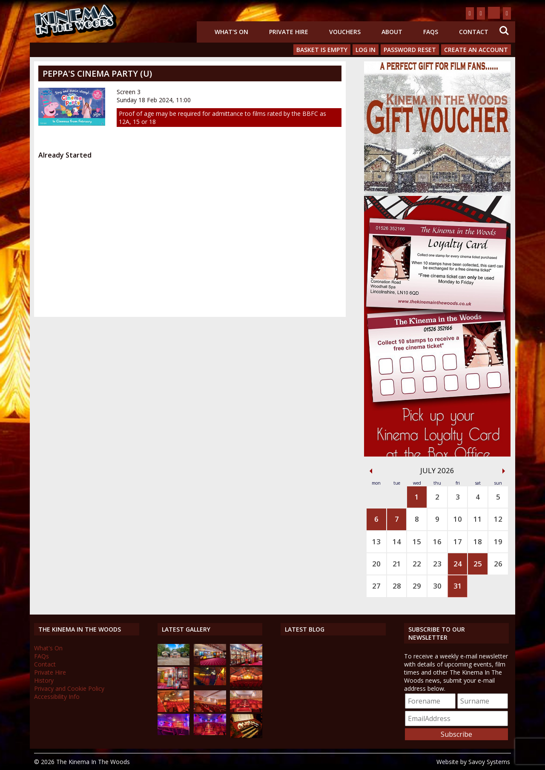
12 (498, 519)
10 (457, 519)
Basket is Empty (321, 50)
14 (397, 541)
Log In (366, 50)
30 (437, 586)
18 (477, 541)
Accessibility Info (57, 696)
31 (457, 586)
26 (498, 564)
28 (397, 586)
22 (417, 564)
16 (437, 541)
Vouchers (345, 32)
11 (477, 519)
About (392, 32)
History (44, 680)
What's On (231, 32)
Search (504, 30)
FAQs (430, 32)
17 (457, 541)
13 (376, 541)
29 (417, 586)
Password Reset (410, 50)
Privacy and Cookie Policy (69, 688)
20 (376, 564)
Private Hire (288, 32)
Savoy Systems (489, 762)
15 (417, 541)
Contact (473, 32)
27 (376, 586)
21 (397, 564)
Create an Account (476, 50)
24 (457, 564)
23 (437, 564)
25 (477, 564)
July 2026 (437, 470)
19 (498, 541)
